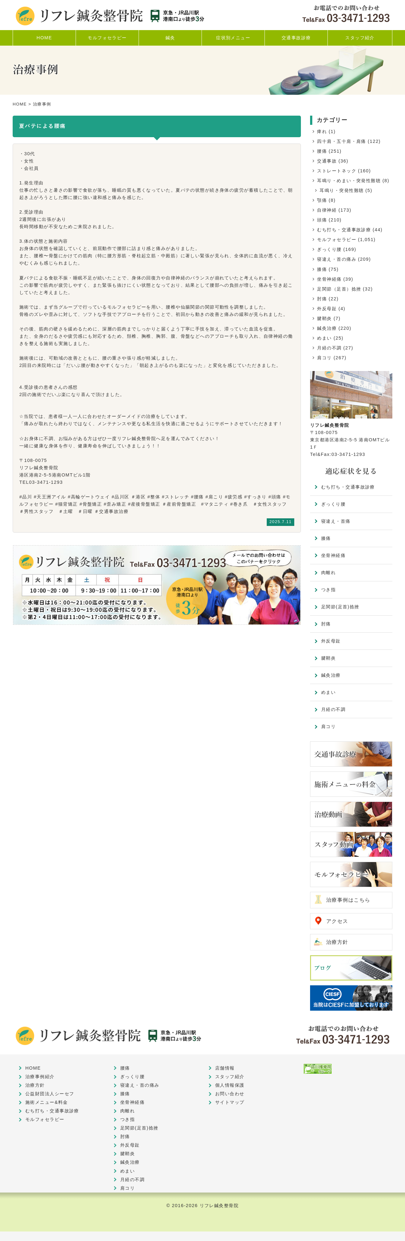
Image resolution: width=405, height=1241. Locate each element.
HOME (20, 104)
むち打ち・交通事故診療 (344, 229)
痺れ (322, 131)
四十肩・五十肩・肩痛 (341, 141)
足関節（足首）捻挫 (339, 288)
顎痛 (322, 200)
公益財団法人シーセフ (49, 1093)
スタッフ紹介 (230, 1076)
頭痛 (322, 219)
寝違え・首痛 (336, 521)
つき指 (328, 589)
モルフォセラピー (336, 239)
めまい (324, 338)
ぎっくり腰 (329, 249)
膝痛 (322, 269)
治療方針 (337, 942)
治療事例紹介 (40, 1076)
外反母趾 (327, 308)
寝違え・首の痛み (336, 259)
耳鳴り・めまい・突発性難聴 (349, 180)
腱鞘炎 (324, 318)
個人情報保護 (230, 1085)
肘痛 (322, 298)
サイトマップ (230, 1102)
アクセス (337, 921)
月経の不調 (329, 347)
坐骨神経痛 (329, 279)
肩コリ (324, 357)
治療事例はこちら (348, 900)
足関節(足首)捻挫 (340, 606)
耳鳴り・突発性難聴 (342, 190)
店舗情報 (225, 1068)
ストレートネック (336, 170)
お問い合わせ (230, 1093)
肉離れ (328, 572)
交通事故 (327, 160)
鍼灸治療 (327, 328)
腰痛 (322, 151)
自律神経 (327, 210)
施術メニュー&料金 (46, 1102)
